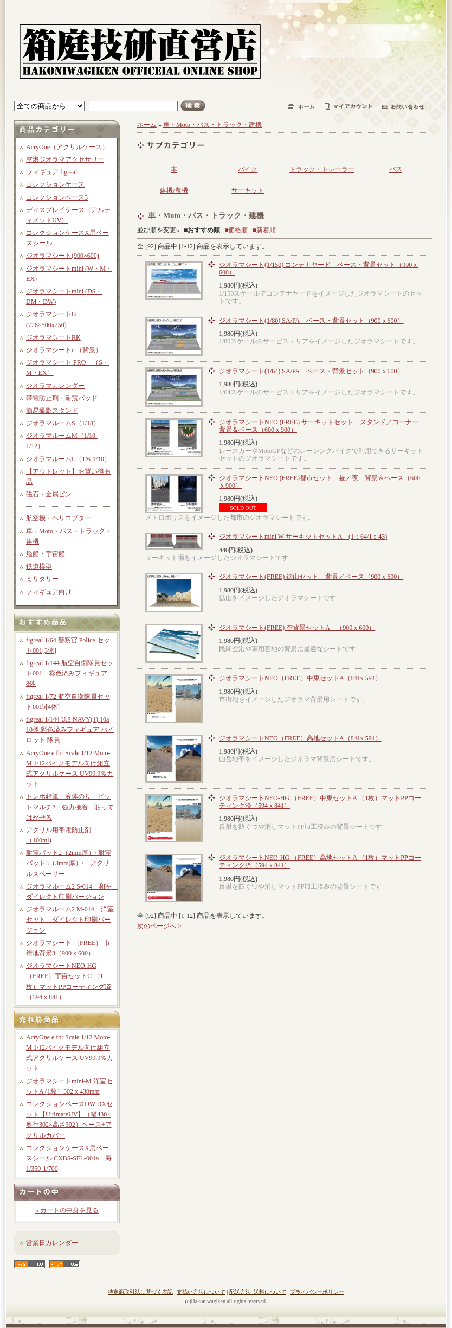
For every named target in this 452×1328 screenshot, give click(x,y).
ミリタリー (42, 579)
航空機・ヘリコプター (58, 518)
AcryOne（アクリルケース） (67, 147)
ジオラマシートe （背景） (64, 350)
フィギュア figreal (51, 172)
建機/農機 (174, 190)
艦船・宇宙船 (45, 554)
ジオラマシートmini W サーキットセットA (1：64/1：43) (303, 536)
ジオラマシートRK (53, 337)
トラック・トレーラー (321, 169)
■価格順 (236, 230)
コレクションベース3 (57, 197)
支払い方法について (201, 1292)
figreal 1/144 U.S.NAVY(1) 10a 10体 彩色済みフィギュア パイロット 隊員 (70, 730)
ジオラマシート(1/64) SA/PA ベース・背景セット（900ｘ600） (311, 371)
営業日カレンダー (52, 1243)
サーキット (247, 190)
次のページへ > (159, 926)
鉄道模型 (39, 566)
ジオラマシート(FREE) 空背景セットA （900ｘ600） (297, 627)
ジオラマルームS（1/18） (63, 423)
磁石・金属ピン (49, 494)
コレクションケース (55, 184)
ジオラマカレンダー (55, 386)
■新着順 (264, 230)
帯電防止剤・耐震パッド (62, 398)
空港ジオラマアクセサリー (65, 159)
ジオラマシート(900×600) (62, 255)
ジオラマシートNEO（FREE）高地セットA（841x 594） (300, 738)
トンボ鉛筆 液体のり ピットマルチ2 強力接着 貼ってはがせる (70, 807)
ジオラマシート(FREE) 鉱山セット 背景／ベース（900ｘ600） (311, 576)
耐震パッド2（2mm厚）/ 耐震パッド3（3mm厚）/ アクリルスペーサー (68, 863)
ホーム (147, 125)
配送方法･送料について (257, 1292)
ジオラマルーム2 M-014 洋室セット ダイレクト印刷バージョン (70, 919)
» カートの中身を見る (67, 1210)
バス (395, 169)
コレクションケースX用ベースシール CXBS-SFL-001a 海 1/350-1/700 (72, 1158)
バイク (247, 169)
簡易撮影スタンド (52, 410)
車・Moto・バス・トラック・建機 (212, 125)
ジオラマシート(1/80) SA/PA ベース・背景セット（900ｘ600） (311, 320)
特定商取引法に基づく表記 (140, 1292)
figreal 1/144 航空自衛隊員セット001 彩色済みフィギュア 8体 (70, 673)
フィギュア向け (49, 592)
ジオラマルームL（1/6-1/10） (68, 459)
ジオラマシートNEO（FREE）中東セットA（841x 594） (300, 678)
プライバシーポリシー (317, 1292)
